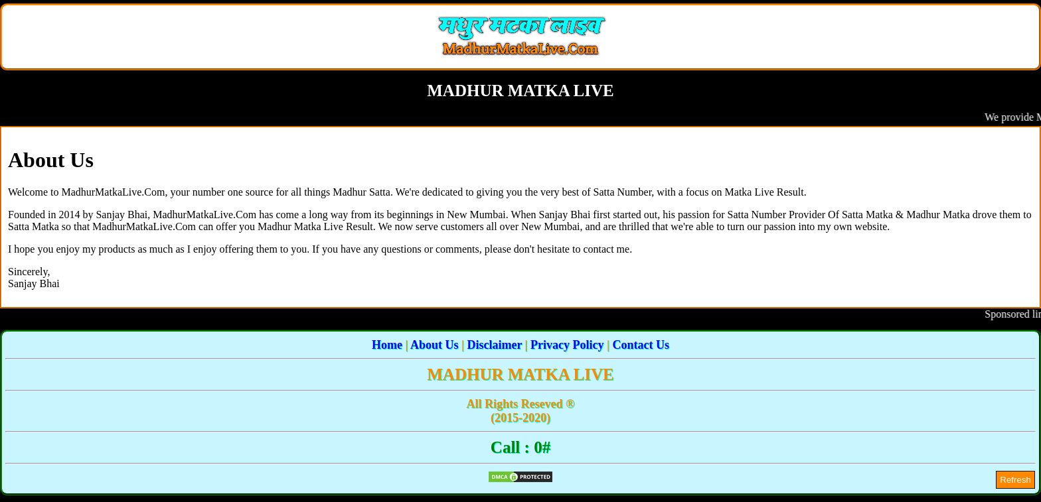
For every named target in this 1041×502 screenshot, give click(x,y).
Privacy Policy (566, 344)
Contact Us (641, 344)
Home (387, 344)
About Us (434, 344)
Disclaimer (494, 344)
